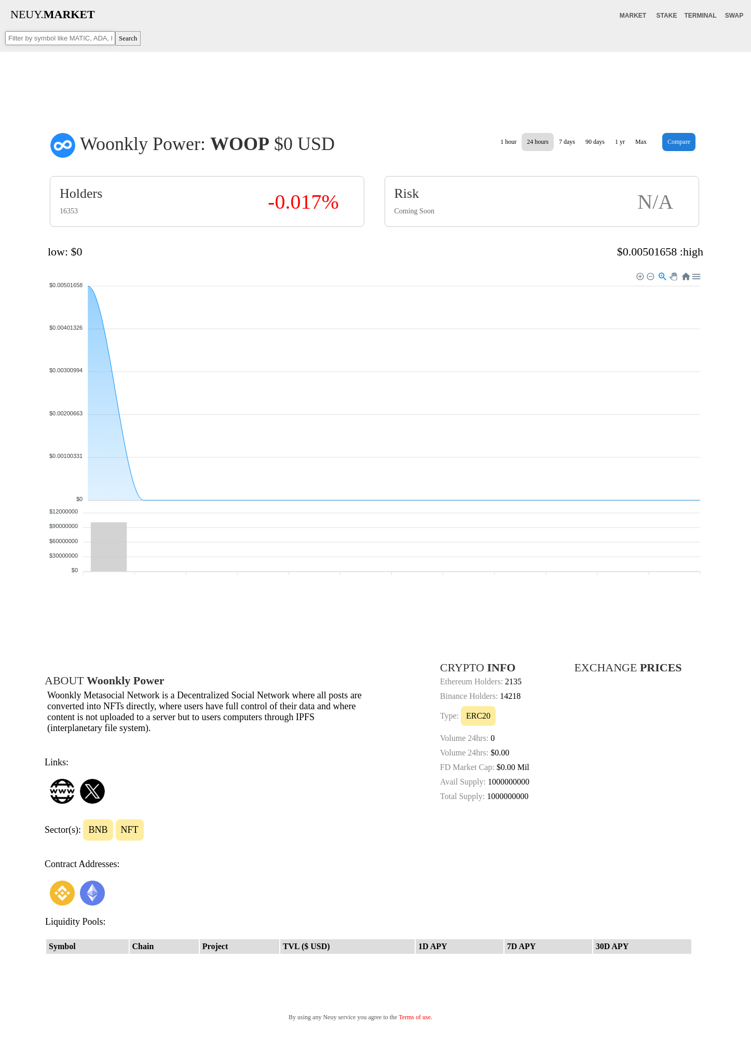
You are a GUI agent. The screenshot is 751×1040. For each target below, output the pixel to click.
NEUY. (52, 14)
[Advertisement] (376, 85)
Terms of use (415, 1017)
